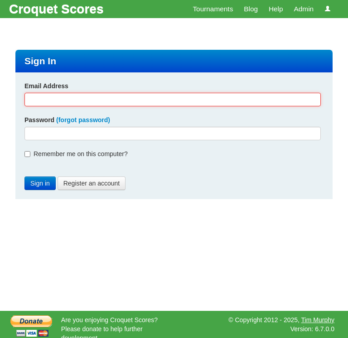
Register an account (91, 183)
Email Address (46, 86)
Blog (251, 9)
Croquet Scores (56, 9)
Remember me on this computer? (76, 153)
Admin (304, 9)
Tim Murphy (317, 320)
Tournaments (213, 9)
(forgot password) (83, 120)
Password (67, 120)
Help (276, 9)
